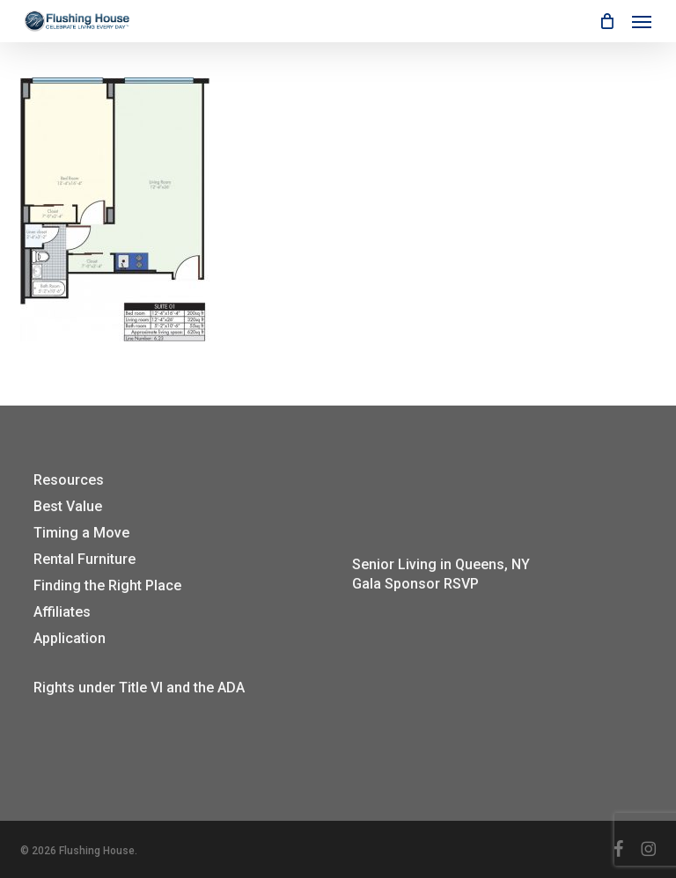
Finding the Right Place (107, 585)
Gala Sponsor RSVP (415, 583)
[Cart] (606, 21)
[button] (641, 21)
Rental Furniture (84, 559)
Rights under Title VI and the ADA (139, 687)
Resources (68, 480)
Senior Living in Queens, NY (441, 564)
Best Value (67, 506)
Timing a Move (81, 532)
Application (69, 638)
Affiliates (62, 612)
